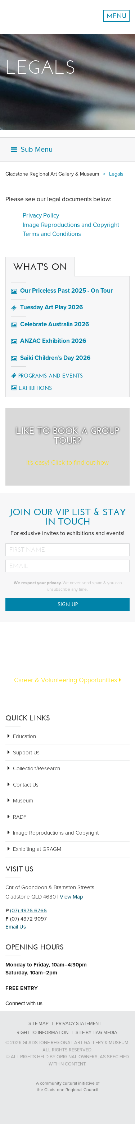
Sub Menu (32, 149)
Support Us (26, 752)
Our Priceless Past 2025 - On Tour (66, 290)
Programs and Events (47, 375)
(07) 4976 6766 (28, 910)
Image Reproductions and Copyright (71, 225)
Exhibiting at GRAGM (37, 849)
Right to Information (42, 1032)
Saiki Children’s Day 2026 (55, 358)
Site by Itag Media (96, 1032)
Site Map (38, 1023)
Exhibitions (31, 388)
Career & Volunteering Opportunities (67, 680)
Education (24, 736)
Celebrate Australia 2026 (54, 324)
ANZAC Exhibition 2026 (53, 341)
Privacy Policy (41, 215)
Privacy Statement (78, 1023)
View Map (71, 896)
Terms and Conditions (52, 234)
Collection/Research (36, 768)
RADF (19, 817)
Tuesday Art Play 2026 (51, 307)
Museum (23, 800)
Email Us (15, 926)
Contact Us (26, 784)
